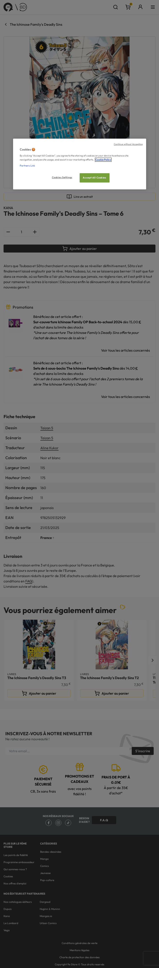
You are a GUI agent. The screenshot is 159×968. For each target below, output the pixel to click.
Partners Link (27, 165)
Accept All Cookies (94, 177)
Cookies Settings (62, 177)
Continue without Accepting (128, 144)
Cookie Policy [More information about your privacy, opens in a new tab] (103, 159)
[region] (79, 164)
